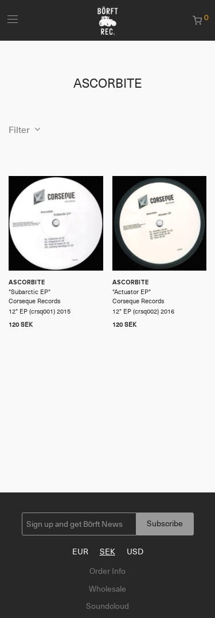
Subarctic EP (29, 292)
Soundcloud (107, 606)
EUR (80, 551)
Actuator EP (131, 292)
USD (135, 551)
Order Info (107, 571)
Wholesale (107, 588)
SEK (107, 551)
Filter (19, 130)
